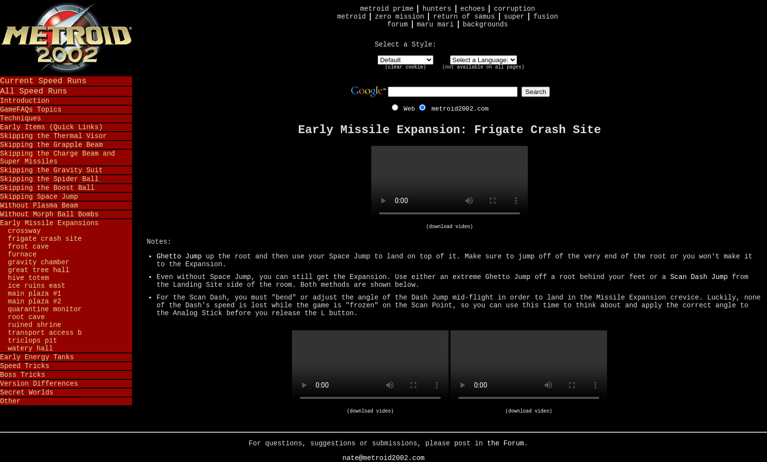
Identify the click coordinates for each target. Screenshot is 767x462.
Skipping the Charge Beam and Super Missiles (57, 157)
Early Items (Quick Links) (51, 127)
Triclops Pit (32, 341)
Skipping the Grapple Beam (51, 145)
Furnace (22, 254)
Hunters (437, 9)
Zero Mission (399, 17)
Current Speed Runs (43, 81)
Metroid (351, 17)
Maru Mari (435, 24)
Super (514, 17)
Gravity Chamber (38, 262)
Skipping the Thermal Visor (53, 136)
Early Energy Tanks (37, 357)
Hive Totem (28, 278)
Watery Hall (30, 348)
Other (10, 401)
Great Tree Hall (38, 270)
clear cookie (405, 67)
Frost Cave (28, 247)
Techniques (20, 118)
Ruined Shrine (34, 325)
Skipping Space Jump (39, 197)
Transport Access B (45, 333)
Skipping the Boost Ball (47, 188)
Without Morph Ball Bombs (49, 214)
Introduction (24, 101)
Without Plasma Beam (39, 205)
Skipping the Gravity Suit (51, 170)
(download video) (449, 227)
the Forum (505, 443)
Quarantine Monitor (45, 309)
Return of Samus (464, 17)
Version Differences (39, 384)
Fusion (545, 17)
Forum (397, 24)
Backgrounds (485, 24)
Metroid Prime (386, 9)
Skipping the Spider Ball (49, 179)
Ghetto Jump (179, 256)
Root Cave (26, 317)
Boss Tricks (22, 375)
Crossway (24, 231)
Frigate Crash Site (45, 239)
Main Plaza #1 (34, 294)
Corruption (514, 9)
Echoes (472, 9)
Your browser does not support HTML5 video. (449, 185)
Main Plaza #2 (34, 301)
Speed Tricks (24, 366)
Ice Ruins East (37, 286)
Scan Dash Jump (699, 277)
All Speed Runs (33, 91)
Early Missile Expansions (49, 223)
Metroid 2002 (66, 37)
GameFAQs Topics (31, 110)
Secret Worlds (26, 392)
